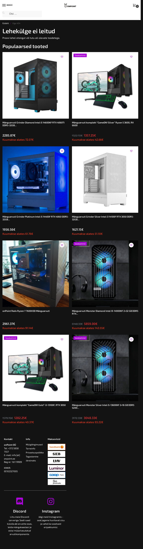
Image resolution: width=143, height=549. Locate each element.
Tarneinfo (30, 448)
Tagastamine (32, 456)
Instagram (51, 511)
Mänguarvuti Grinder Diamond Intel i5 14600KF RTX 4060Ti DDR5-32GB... (33, 124)
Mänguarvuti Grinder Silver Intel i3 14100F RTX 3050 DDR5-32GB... (103, 218)
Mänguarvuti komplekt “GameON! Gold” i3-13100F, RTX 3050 (34, 405)
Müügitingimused (34, 444)
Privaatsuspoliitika (35, 452)
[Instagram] (51, 501)
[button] (134, 5)
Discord (19, 511)
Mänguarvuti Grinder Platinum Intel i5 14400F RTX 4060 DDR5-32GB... (35, 218)
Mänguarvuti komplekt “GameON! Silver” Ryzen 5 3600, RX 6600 (103, 124)
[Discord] (19, 501)
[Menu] (7, 5)
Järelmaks (31, 460)
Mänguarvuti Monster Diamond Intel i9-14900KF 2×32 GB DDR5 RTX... (105, 312)
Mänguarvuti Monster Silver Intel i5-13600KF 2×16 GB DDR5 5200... (103, 406)
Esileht (5, 23)
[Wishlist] (62, 56)
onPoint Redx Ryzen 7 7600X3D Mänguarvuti (26, 310)
